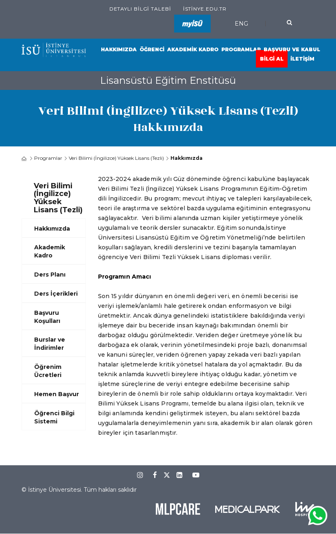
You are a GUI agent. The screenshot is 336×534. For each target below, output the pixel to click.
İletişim (302, 59)
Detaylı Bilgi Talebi (140, 9)
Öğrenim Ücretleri (47, 371)
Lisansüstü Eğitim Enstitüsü (168, 80)
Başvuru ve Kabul (292, 49)
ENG (241, 23)
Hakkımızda (119, 49)
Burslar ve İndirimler (49, 343)
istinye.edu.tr (205, 9)
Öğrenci (152, 49)
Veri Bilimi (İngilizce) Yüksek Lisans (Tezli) (116, 158)
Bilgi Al (272, 59)
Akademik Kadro (192, 49)
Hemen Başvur (56, 394)
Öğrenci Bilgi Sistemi (54, 417)
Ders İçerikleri (56, 293)
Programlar (241, 49)
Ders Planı (49, 274)
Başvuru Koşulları (47, 317)
